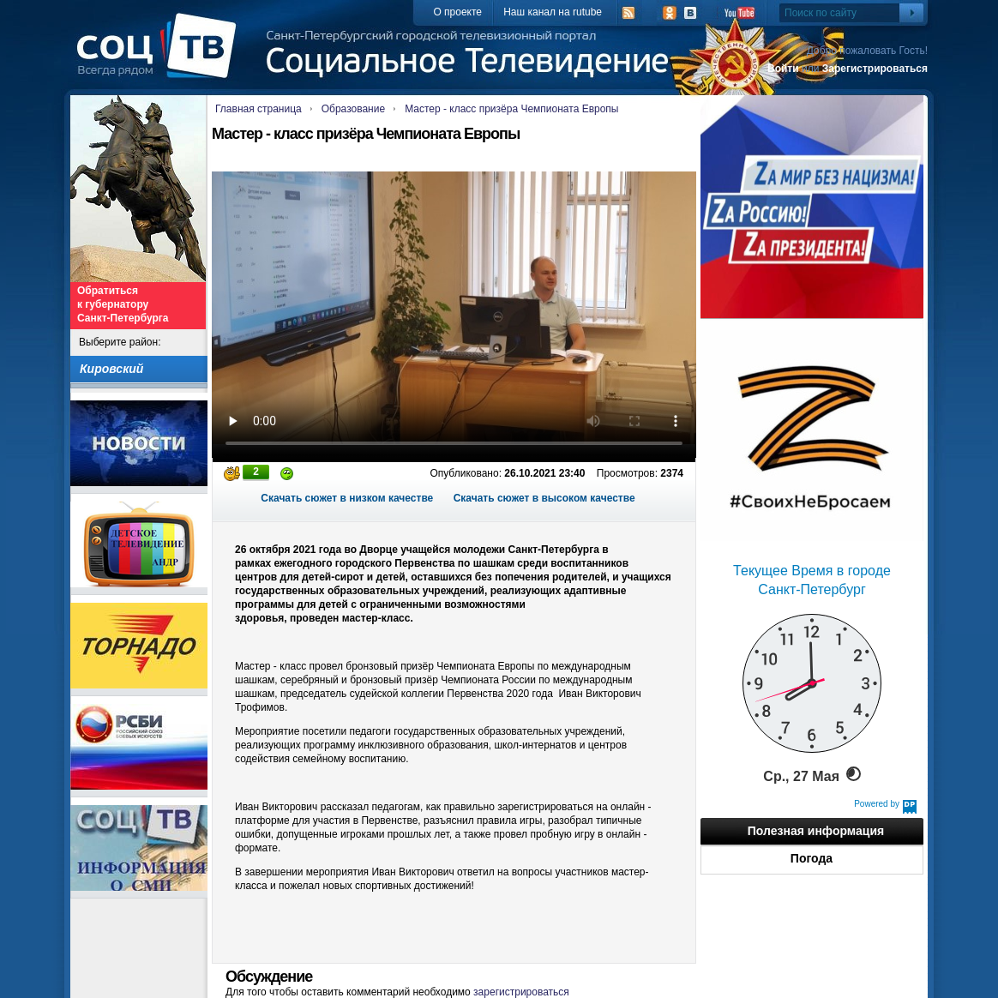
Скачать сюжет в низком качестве (347, 498)
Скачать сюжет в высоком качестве (544, 498)
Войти (783, 69)
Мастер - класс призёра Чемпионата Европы (511, 109)
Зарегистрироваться (875, 69)
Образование (353, 109)
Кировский (111, 369)
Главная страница (258, 109)
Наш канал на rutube (552, 12)
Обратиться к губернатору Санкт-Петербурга (122, 304)
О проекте (457, 12)
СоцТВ (160, 57)
